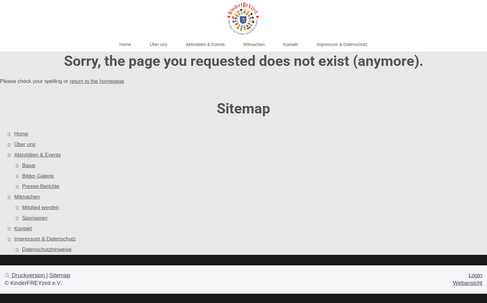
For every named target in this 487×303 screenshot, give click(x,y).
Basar (29, 165)
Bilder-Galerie (38, 176)
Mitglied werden (40, 207)
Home (21, 134)
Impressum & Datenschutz (45, 239)
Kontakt (23, 229)
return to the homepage (97, 81)
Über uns (25, 144)
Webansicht (467, 283)
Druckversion (25, 275)
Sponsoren (35, 218)
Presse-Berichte (40, 186)
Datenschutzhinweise (47, 249)
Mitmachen (27, 197)
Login (475, 275)
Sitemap (59, 275)
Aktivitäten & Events (37, 155)
